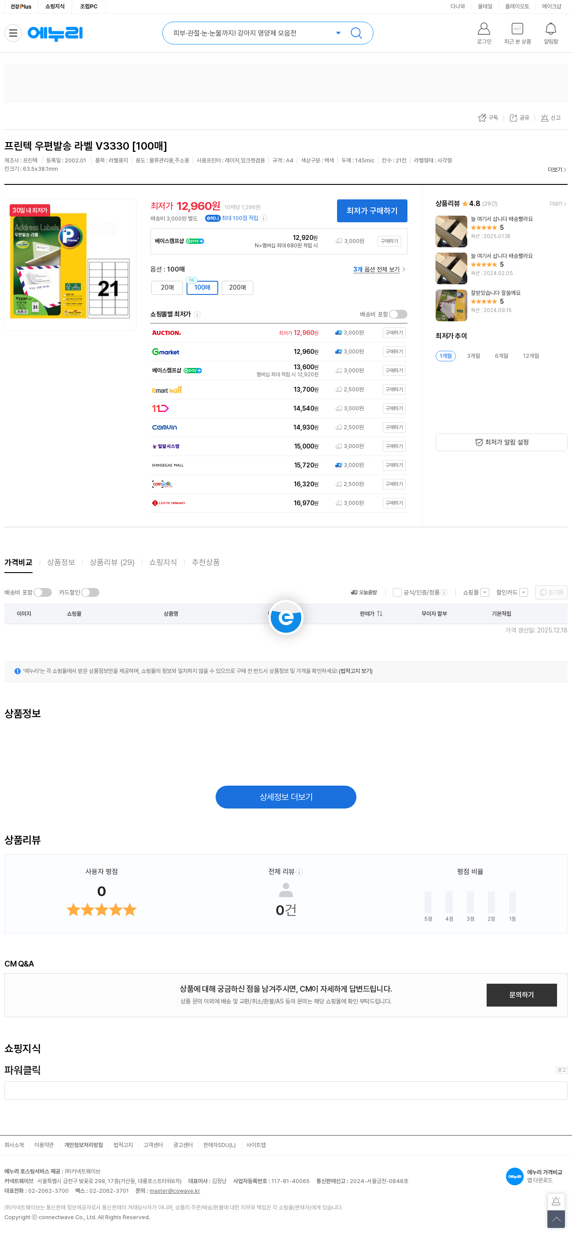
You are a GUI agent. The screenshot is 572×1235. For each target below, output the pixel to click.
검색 (356, 33)
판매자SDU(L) (219, 1145)
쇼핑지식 (55, 6)
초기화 (556, 592)
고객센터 (153, 1145)
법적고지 (123, 1145)
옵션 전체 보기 (376, 269)
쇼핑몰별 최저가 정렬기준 (197, 314)
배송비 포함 (374, 314)
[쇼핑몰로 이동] (277, 333)
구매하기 (389, 241)
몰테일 (485, 6)
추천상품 (206, 562)
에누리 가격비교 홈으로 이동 (55, 33)
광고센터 (183, 1145)
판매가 (367, 613)
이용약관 (44, 1145)
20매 (167, 287)
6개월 (501, 356)
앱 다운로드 (537, 1176)
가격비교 (18, 562)
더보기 (555, 169)
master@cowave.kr (175, 1190)
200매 (237, 287)
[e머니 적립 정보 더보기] (264, 218)
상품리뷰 (112, 562)
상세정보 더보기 (286, 797)
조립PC (89, 6)
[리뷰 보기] (502, 231)
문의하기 (522, 995)
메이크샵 (551, 6)
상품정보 (61, 562)
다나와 (458, 6)
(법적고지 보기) (356, 671)
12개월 (531, 356)
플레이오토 (517, 6)
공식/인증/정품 (421, 592)
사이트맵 (256, 1145)
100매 (202, 287)
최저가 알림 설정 (507, 442)
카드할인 (69, 592)
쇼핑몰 (471, 592)
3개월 (473, 356)
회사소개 (14, 1145)
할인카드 (506, 592)
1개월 (446, 356)
